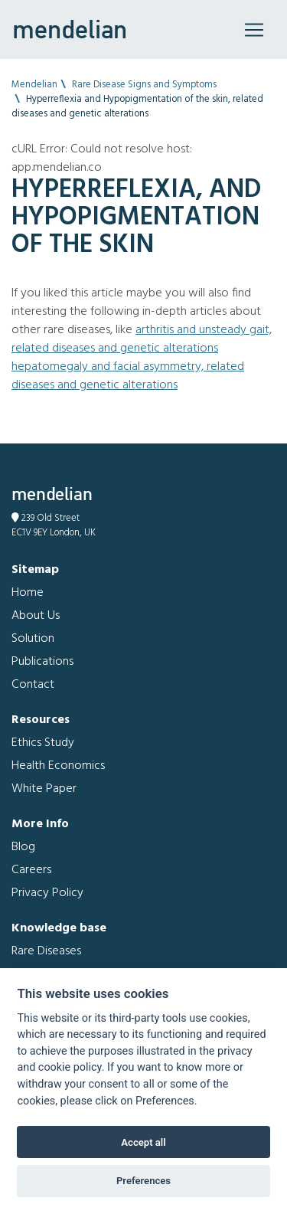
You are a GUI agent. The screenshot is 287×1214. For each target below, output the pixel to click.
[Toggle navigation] (254, 29)
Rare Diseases (46, 951)
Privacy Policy (47, 893)
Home (27, 593)
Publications (42, 662)
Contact (32, 685)
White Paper (44, 789)
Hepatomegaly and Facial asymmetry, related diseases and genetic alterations (127, 376)
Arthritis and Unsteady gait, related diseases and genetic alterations (141, 339)
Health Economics (58, 766)
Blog (23, 847)
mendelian (69, 29)
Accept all (143, 1142)
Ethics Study (42, 743)
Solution (32, 639)
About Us (35, 616)
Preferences (143, 1180)
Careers (31, 870)
